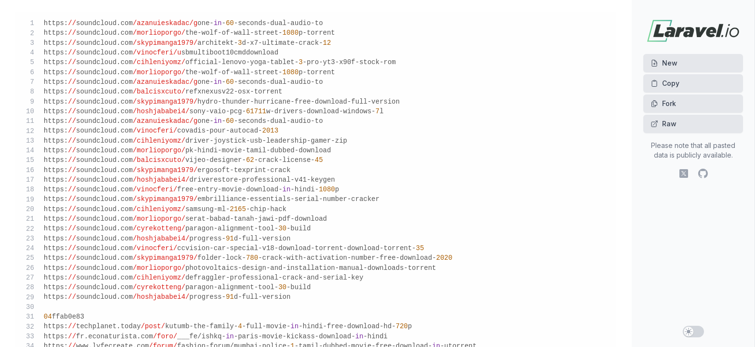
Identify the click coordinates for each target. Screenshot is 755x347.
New (664, 63)
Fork (663, 103)
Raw (664, 124)
